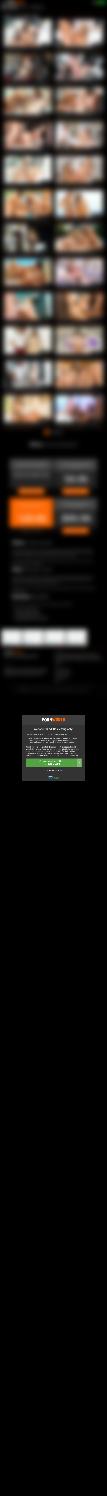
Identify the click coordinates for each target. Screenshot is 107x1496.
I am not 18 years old (53, 771)
